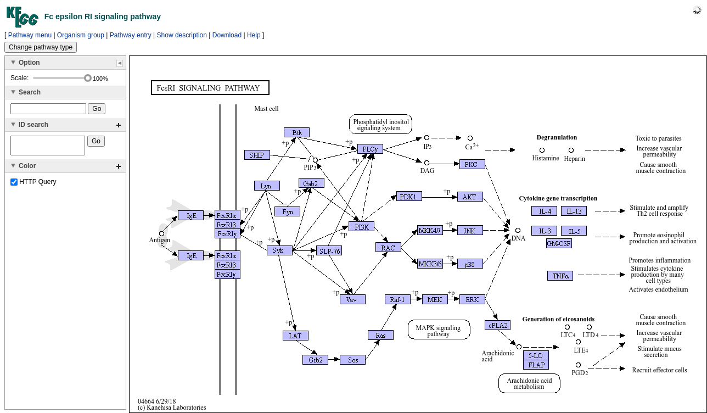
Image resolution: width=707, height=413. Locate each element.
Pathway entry (131, 35)
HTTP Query (33, 185)
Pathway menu (30, 35)
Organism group (80, 35)
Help (254, 35)
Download (227, 35)
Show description (182, 35)
